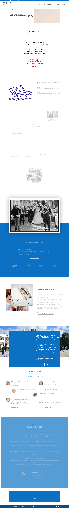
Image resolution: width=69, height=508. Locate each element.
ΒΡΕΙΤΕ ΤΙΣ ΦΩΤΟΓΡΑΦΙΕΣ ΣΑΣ (48, 4)
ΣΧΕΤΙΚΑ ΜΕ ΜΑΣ (57, 4)
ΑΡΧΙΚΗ (40, 4)
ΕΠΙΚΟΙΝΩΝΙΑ (63, 4)
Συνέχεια (34, 498)
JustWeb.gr (33, 506)
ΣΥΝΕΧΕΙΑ (47, 364)
